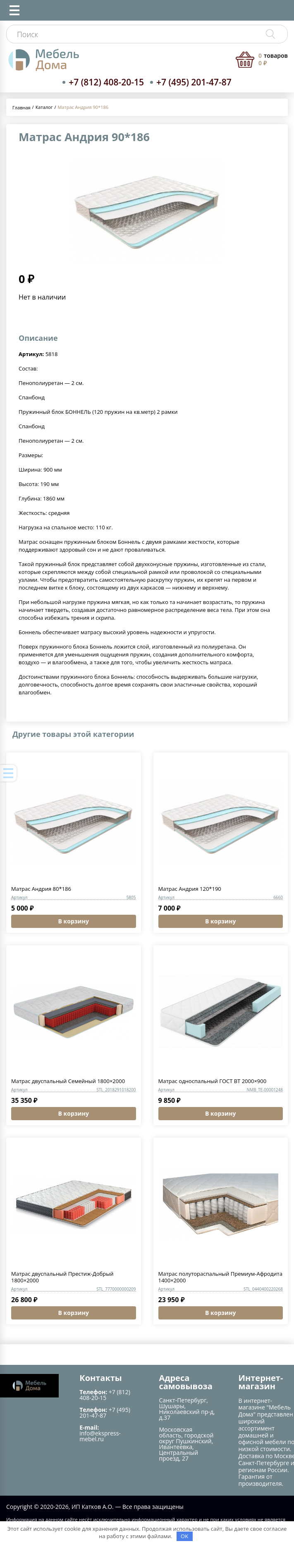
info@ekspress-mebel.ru (100, 1436)
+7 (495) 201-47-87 (194, 82)
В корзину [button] (73, 921)
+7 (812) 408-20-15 (106, 82)
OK (184, 1536)
